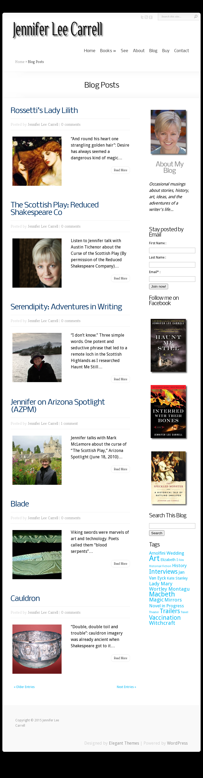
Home (89, 51)
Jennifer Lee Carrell (43, 124)
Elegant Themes (124, 743)
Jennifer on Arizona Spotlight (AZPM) (58, 406)
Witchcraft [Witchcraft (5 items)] (162, 623)
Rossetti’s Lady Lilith (44, 111)
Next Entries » (126, 687)
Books (106, 51)
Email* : (154, 272)
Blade (20, 504)
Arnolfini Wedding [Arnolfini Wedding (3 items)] (166, 553)
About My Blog (169, 168)
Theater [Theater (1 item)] (154, 612)
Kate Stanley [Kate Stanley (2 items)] (177, 578)
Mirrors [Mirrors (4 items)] (173, 600)
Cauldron (25, 599)
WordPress (177, 743)
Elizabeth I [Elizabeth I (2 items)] (169, 560)
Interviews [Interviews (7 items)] (163, 571)
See (124, 51)
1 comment (69, 423)
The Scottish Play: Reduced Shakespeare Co (55, 209)
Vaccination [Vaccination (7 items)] (165, 617)
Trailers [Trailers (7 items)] (170, 611)
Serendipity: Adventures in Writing (66, 307)
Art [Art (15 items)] (154, 558)
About (139, 51)
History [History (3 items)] (179, 565)
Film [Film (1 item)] (181, 560)
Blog (153, 51)
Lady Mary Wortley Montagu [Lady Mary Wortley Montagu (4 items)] (169, 586)
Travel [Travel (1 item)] (184, 612)
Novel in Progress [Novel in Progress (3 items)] (166, 605)
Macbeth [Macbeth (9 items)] (162, 594)
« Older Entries (24, 687)
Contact (181, 51)
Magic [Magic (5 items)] (156, 599)
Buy (165, 51)
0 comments (71, 124)
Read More (120, 170)
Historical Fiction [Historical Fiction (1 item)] (160, 566)
